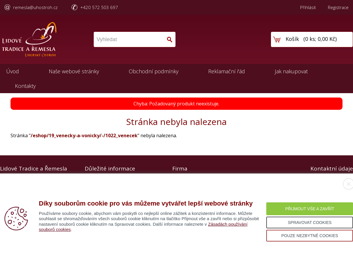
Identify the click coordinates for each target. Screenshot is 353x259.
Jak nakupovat (291, 71)
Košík (292, 38)
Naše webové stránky (74, 71)
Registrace (338, 7)
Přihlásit (308, 7)
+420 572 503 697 (99, 7)
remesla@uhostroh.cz (35, 7)
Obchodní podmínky (153, 71)
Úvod (12, 71)
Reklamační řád (226, 71)
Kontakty (25, 85)
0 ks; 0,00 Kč (320, 38)
